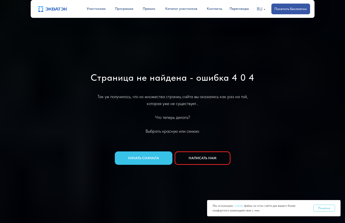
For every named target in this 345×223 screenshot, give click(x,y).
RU (259, 9)
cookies (239, 205)
